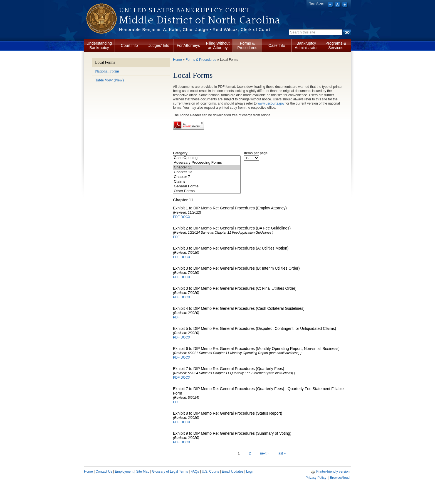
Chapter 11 (206, 167)
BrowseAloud (340, 478)
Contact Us (104, 471)
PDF (176, 217)
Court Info (129, 45)
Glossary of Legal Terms (170, 471)
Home (177, 60)
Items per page (256, 153)
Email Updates (232, 471)
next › (264, 453)
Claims (206, 181)
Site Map (142, 471)
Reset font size (338, 5)
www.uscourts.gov (271, 103)
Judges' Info (159, 45)
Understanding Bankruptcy (99, 45)
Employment (124, 471)
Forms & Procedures (247, 45)
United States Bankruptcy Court (184, 10)
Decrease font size (331, 5)
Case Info (276, 45)
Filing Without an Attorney (218, 45)
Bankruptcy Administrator (306, 45)
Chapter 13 (206, 172)
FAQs (195, 471)
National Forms (107, 71)
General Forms (206, 186)
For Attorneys (188, 45)
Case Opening (206, 158)
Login (250, 471)
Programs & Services (335, 45)
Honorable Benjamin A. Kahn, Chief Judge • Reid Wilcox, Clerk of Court (194, 29)
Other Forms (206, 191)
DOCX (185, 217)
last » (282, 453)
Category (180, 153)
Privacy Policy (315, 478)
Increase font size (345, 5)
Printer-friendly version (330, 471)
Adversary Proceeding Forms (206, 162)
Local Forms (105, 62)
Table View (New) (109, 80)
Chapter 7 (206, 177)
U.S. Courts (210, 471)
